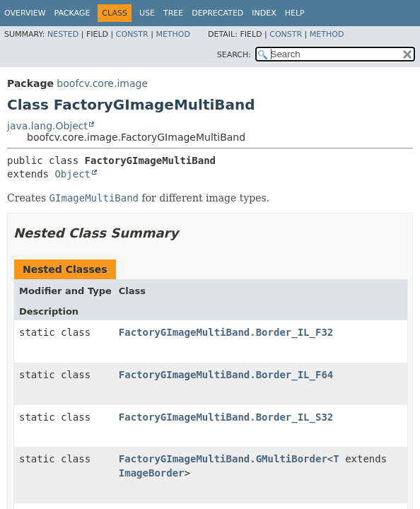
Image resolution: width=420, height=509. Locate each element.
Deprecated (217, 13)
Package (72, 13)
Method (173, 34)
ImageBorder (152, 473)
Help (295, 13)
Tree (173, 13)
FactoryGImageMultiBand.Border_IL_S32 (226, 417)
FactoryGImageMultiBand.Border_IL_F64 (226, 374)
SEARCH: (234, 54)
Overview (25, 13)
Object (72, 174)
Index (264, 13)
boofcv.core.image (102, 83)
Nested (62, 34)
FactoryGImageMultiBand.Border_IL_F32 (226, 332)
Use (147, 13)
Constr (132, 34)
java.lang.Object (47, 125)
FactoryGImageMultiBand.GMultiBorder (223, 458)
